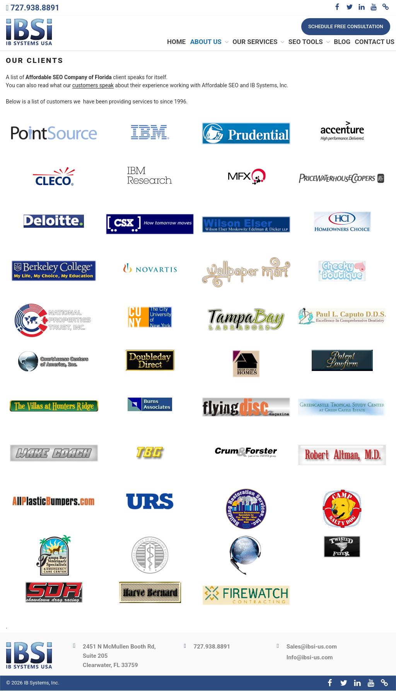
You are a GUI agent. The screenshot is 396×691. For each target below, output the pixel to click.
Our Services (258, 42)
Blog (342, 42)
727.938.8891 (34, 7)
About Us (210, 42)
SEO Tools (309, 42)
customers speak (93, 86)
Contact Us (374, 42)
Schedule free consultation (345, 26)
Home (176, 42)
